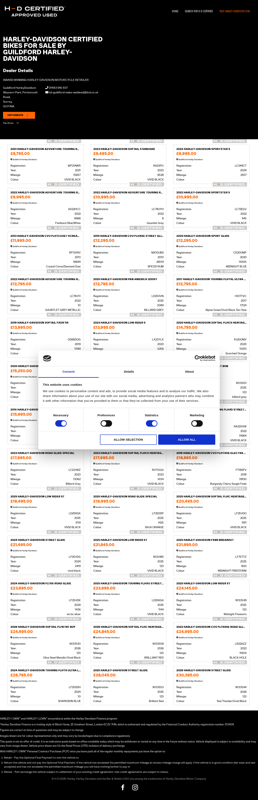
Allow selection (128, 439)
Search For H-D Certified (199, 11)
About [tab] (189, 371)
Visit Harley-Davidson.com (235, 11)
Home (175, 11)
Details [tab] (129, 371)
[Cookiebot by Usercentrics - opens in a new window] (197, 358)
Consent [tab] (68, 371)
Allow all (187, 439)
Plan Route (11, 123)
